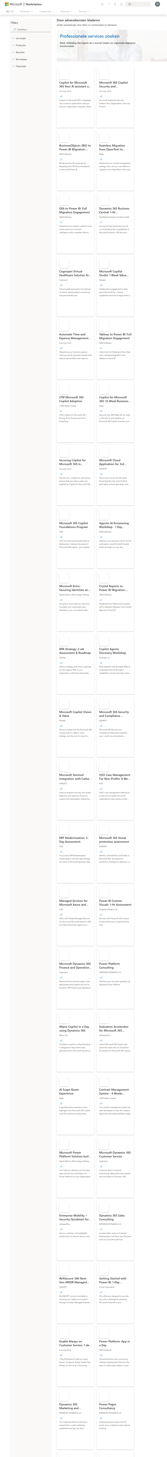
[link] (75, 97)
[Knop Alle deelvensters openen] (10, 11)
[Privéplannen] (121, 4)
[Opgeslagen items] (115, 4)
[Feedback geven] (102, 4)
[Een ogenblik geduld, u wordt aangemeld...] (157, 4)
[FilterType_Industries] (13, 52)
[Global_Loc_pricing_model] (13, 66)
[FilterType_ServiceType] (13, 59)
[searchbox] (33, 29)
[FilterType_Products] (13, 45)
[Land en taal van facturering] (138, 4)
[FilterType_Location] (13, 38)
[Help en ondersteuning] (108, 4)
